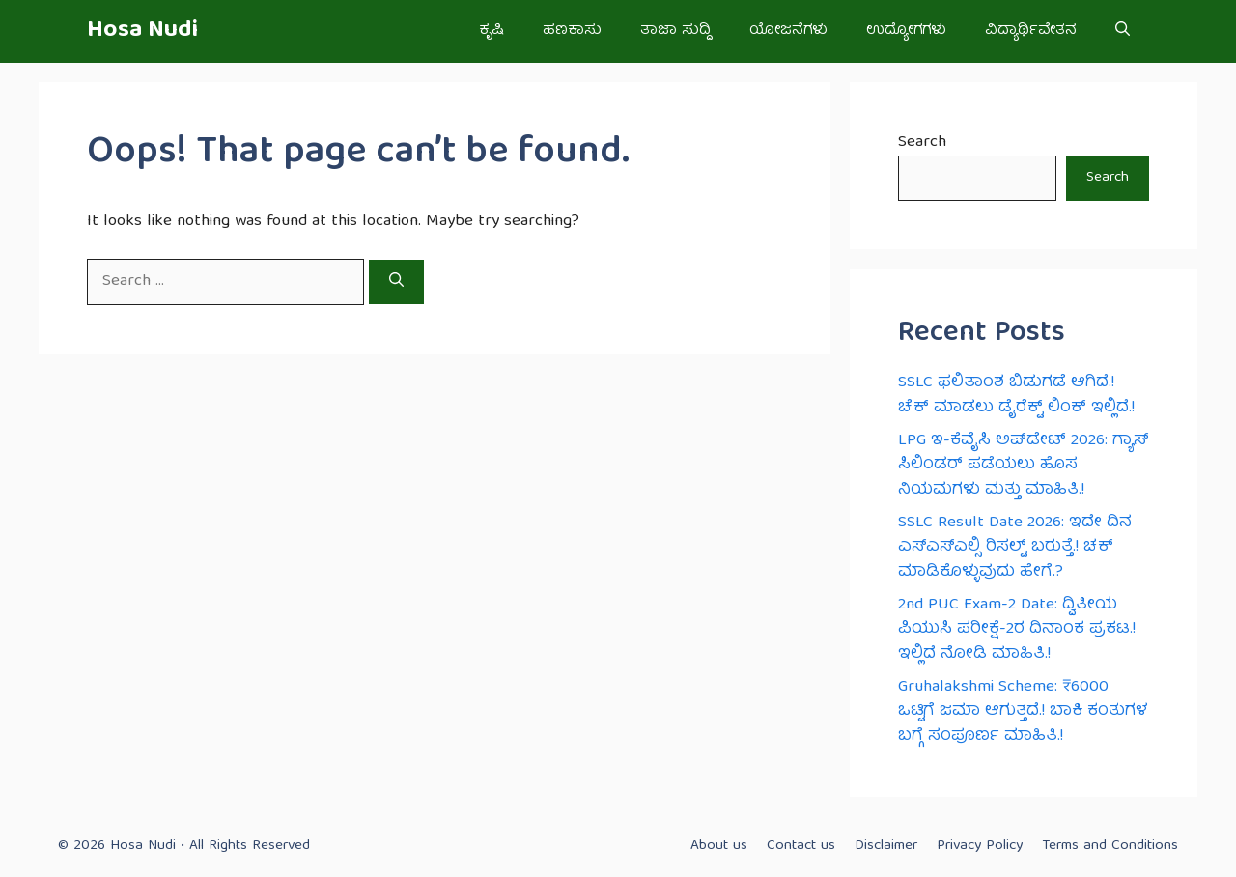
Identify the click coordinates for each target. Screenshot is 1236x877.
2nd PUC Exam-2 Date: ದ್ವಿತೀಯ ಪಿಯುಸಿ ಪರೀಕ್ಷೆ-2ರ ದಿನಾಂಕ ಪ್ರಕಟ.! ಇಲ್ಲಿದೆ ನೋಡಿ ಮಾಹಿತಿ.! (1017, 629)
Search (922, 142)
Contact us (801, 846)
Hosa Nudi (142, 31)
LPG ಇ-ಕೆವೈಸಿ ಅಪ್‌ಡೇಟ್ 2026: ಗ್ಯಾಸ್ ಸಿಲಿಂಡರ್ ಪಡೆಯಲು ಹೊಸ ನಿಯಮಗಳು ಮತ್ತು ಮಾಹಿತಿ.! (1023, 465)
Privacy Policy (980, 846)
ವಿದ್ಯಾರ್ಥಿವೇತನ (1031, 30)
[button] (1122, 31)
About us (718, 846)
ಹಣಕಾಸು (572, 30)
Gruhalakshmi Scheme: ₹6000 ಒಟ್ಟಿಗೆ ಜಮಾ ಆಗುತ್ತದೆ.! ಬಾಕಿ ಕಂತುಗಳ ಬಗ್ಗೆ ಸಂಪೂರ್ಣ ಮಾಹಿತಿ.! (1023, 711)
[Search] (396, 282)
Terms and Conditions (1110, 846)
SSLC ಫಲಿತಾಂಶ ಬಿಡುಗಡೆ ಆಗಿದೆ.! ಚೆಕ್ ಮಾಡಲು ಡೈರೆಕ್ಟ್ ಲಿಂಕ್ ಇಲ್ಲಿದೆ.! (1016, 395)
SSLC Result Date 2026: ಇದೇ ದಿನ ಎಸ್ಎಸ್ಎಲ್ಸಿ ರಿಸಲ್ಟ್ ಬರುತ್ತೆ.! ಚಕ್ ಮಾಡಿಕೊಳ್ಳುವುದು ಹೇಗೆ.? (1015, 547)
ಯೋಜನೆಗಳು (788, 30)
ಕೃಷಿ (491, 30)
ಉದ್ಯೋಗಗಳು (906, 30)
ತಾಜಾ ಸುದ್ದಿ (675, 30)
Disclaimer (886, 846)
